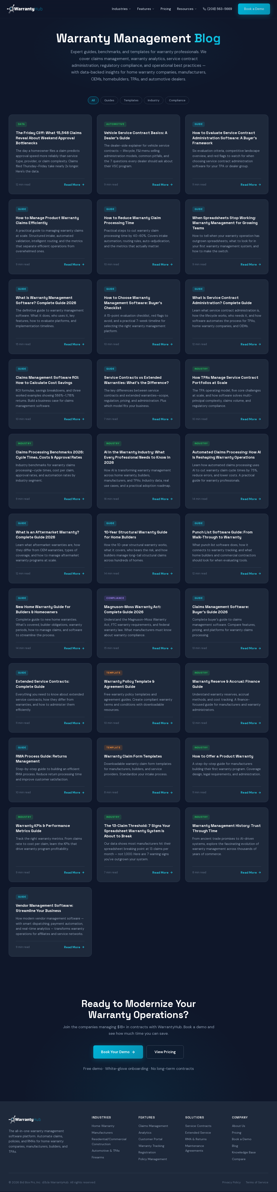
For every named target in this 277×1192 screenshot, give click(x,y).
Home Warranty (103, 1126)
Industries (121, 9)
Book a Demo (254, 9)
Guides (107, 101)
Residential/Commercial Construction (109, 1142)
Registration (147, 1153)
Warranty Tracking (151, 1146)
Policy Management (152, 1160)
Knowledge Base (244, 1153)
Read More (74, 185)
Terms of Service (257, 1183)
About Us (238, 1126)
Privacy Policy (231, 1183)
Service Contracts (198, 1126)
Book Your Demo (118, 1052)
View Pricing (165, 1052)
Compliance (180, 101)
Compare (239, 1160)
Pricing (166, 9)
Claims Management (153, 1126)
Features (146, 9)
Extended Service (198, 1133)
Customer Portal (150, 1140)
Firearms (98, 1158)
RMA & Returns (196, 1140)
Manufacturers (102, 1133)
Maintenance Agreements (194, 1148)
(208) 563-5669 (217, 9)
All (90, 101)
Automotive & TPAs (106, 1151)
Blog (235, 1146)
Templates (130, 101)
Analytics (144, 1133)
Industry (155, 101)
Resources (187, 9)
